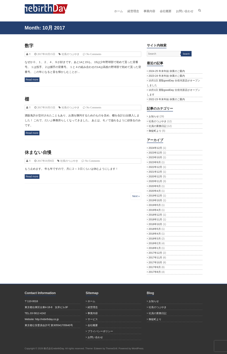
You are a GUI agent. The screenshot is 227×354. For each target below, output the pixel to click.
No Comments (93, 54)
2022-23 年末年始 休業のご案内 (167, 99)
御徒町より (155, 130)
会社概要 (165, 11)
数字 (29, 45)
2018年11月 (155, 219)
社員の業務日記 (157, 126)
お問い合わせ (184, 11)
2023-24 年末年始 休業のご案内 (167, 75)
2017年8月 (155, 271)
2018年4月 (155, 233)
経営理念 (133, 11)
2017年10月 (155, 262)
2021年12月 (155, 171)
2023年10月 (155, 157)
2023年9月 (155, 162)
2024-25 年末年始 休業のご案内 (167, 71)
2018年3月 (155, 238)
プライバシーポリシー (100, 331)
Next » (136, 196)
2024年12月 (155, 147)
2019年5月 (155, 205)
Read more (32, 79)
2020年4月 (155, 190)
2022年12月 (155, 167)
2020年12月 (155, 176)
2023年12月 (155, 152)
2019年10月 (155, 200)
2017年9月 (155, 267)
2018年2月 (155, 243)
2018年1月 (155, 248)
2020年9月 (155, 186)
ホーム (118, 11)
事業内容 (149, 11)
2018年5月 (155, 228)
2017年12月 (155, 252)
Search (186, 54)
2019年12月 (155, 195)
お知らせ (154, 116)
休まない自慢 (38, 152)
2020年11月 (155, 181)
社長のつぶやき (70, 54)
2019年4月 (155, 210)
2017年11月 (155, 257)
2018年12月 (155, 214)
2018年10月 (155, 224)
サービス (93, 319)
